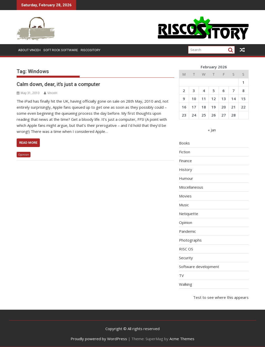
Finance (185, 160)
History (185, 169)
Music (184, 204)
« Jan (212, 129)
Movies (185, 195)
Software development (199, 266)
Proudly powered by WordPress (99, 338)
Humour (186, 178)
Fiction (184, 151)
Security (186, 257)
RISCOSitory (90, 50)
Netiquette (188, 213)
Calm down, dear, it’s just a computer (58, 84)
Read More (28, 142)
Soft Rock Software (60, 50)
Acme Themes (181, 338)
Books (184, 143)
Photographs (190, 240)
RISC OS (186, 248)
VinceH (50, 93)
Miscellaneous (191, 187)
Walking (185, 284)
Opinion (23, 154)
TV (181, 275)
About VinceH (29, 50)
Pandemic (187, 231)
